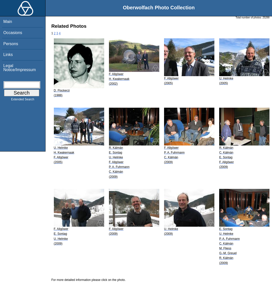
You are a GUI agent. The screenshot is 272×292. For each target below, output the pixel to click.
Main (7, 21)
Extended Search (22, 100)
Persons (10, 44)
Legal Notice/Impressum (19, 68)
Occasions (12, 33)
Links (8, 54)
